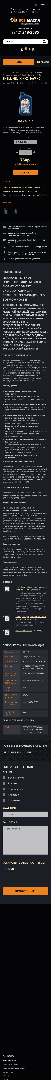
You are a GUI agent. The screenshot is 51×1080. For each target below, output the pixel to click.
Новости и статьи (32, 9)
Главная (6, 72)
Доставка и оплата (19, 11)
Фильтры (7, 1075)
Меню (18, 62)
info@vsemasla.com (30, 23)
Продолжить (25, 891)
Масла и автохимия (33, 72)
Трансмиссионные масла (14, 1068)
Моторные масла (12, 75)
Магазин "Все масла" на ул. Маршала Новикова (24, 187)
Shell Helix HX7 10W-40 (31, 75)
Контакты (35, 11)
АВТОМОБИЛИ (9, 1060)
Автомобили (17, 72)
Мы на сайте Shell (23, 630)
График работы (25, 29)
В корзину (25, 173)
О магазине (16, 9)
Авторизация (43, 4)
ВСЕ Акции (42, 62)
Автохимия (8, 1072)
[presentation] (22, 878)
